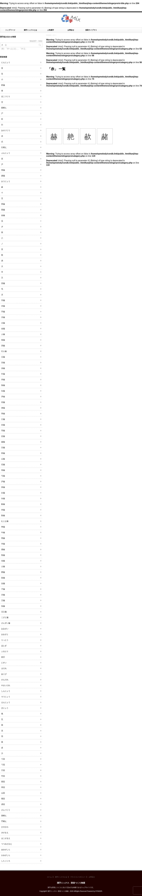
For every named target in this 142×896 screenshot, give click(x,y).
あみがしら (5, 850)
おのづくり (5, 130)
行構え (4, 147)
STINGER (98, 891)
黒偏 (3, 210)
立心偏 (4, 612)
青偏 (3, 170)
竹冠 (3, 776)
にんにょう (5, 62)
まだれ (4, 668)
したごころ (5, 861)
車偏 (3, 527)
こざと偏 (4, 617)
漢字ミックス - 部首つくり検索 (71, 883)
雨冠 (3, 782)
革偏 (3, 414)
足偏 (3, 436)
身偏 (3, 408)
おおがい (4, 629)
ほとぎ (4, 646)
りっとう (4, 640)
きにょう (4, 708)
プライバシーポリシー (77, 877)
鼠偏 (3, 578)
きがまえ (4, 833)
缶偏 (3, 391)
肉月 (3, 657)
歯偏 (3, 442)
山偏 (3, 459)
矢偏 (3, 498)
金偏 (3, 329)
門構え (4, 821)
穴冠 (3, 770)
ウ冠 (3, 759)
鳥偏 (3, 555)
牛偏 (3, 532)
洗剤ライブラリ (91, 30)
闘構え (4, 108)
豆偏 (3, 300)
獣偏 (3, 515)
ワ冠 (3, 765)
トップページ (10, 30)
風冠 (3, 799)
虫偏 (3, 561)
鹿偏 (3, 549)
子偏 (3, 589)
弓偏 (3, 476)
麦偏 (3, 176)
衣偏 (3, 402)
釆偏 (3, 204)
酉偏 (3, 572)
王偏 (3, 600)
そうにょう (5, 697)
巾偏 (3, 374)
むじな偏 (4, 521)
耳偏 (3, 431)
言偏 (3, 363)
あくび (4, 674)
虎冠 (3, 804)
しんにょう (5, 691)
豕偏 (3, 85)
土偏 (3, 566)
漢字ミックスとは (30, 30)
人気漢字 (50, 30)
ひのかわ (4, 827)
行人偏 (4, 351)
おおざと (4, 634)
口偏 (3, 419)
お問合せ (71, 30)
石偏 (3, 464)
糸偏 (3, 368)
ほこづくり (5, 96)
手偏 (3, 312)
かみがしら (5, 855)
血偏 (3, 215)
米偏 (3, 510)
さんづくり (5, 810)
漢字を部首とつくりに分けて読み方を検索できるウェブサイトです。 (71, 887)
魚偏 (3, 606)
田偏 (3, 453)
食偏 (3, 340)
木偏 (3, 306)
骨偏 (3, 470)
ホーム (49, 877)
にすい (4, 663)
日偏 (3, 447)
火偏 (3, 323)
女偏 (3, 583)
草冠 (3, 787)
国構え (4, 816)
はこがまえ (5, 838)
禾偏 (3, 380)
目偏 (3, 425)
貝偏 (3, 346)
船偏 (3, 504)
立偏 (3, 357)
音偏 (3, 283)
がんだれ (4, 680)
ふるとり (4, 651)
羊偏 (3, 544)
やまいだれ (5, 685)
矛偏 (3, 397)
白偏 (3, 493)
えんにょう (5, 702)
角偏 (3, 385)
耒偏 (3, 487)
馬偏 (3, 538)
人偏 (3, 334)
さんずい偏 (5, 623)
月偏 (3, 317)
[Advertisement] (94, 105)
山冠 (3, 793)
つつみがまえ (6, 844)
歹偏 (3, 481)
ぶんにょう (5, 153)
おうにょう (5, 181)
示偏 (3, 595)
